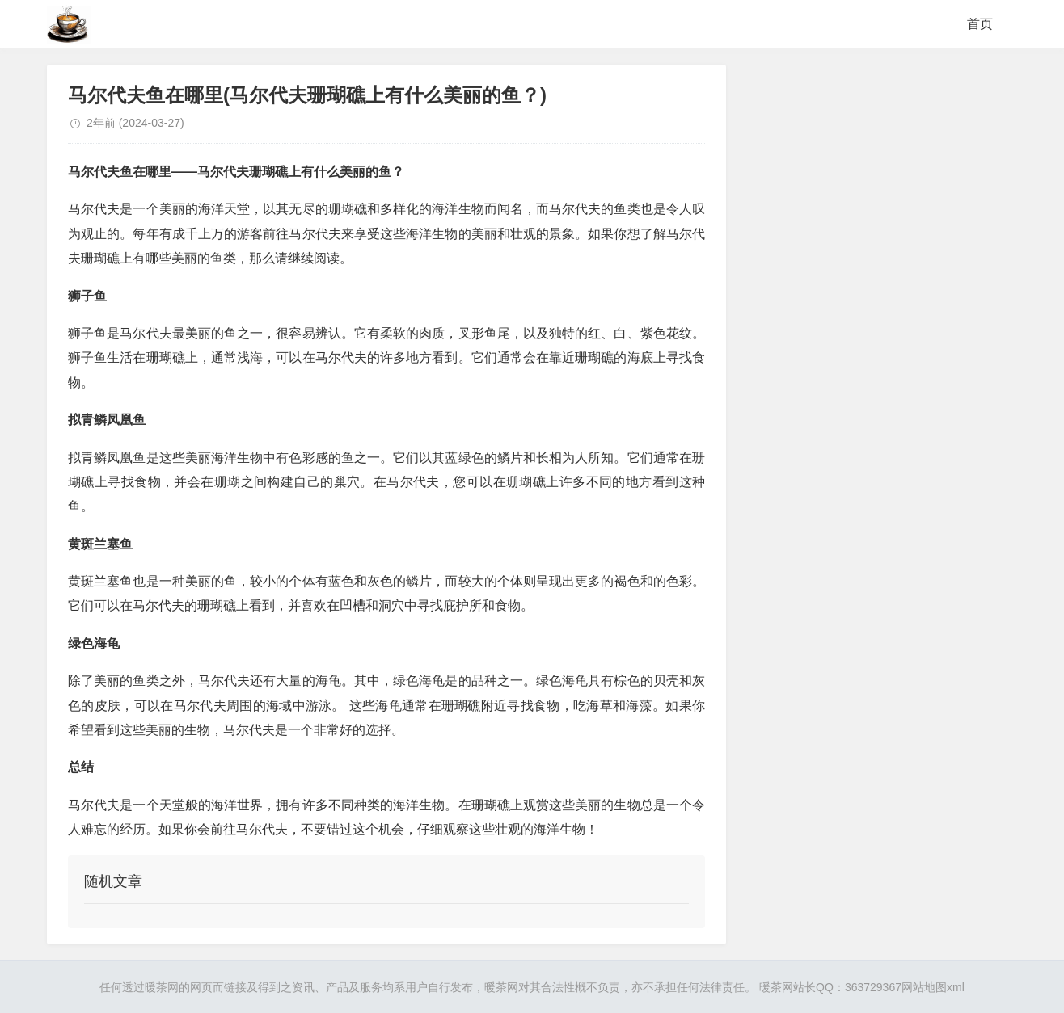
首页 (980, 24)
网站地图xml (933, 987)
